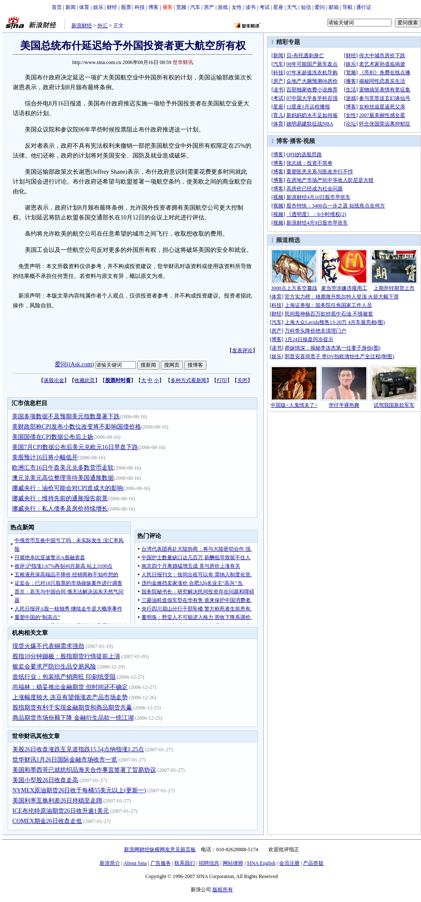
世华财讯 (183, 62)
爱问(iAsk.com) (74, 364)
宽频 (181, 7)
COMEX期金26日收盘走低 (47, 821)
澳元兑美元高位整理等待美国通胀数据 (63, 478)
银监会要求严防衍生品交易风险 (54, 666)
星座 (278, 7)
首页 (57, 7)
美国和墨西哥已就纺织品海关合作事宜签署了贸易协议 (84, 770)
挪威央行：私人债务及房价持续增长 (60, 508)
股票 (126, 7)
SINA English (261, 863)
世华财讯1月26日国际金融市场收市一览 (64, 759)
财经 (112, 7)
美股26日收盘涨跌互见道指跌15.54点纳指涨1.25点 (78, 749)
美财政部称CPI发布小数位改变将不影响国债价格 (76, 426)
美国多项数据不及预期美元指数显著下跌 (66, 416)
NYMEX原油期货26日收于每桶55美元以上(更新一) (79, 790)
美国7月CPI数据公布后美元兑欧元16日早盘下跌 (75, 447)
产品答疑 (313, 863)
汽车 (195, 7)
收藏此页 (84, 380)
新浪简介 (110, 863)
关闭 (242, 380)
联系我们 (184, 863)
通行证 (363, 7)
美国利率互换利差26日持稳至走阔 (57, 800)
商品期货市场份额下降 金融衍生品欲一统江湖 (73, 718)
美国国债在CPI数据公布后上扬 (52, 437)
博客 (153, 7)
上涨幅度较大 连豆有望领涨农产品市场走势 (70, 697)
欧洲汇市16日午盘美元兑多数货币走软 (63, 467)
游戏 (223, 7)
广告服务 (160, 863)
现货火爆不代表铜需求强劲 (48, 646)
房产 (209, 7)
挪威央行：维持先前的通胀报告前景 (60, 498)
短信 (306, 7)
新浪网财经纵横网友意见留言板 (160, 849)
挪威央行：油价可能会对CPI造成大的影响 (67, 488)
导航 (347, 7)
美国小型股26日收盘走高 (45, 780)
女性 (237, 7)
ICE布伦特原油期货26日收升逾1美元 (60, 811)
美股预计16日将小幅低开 (45, 457)
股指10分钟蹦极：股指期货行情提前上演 (66, 656)
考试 (264, 7)
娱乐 (98, 7)
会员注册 (289, 863)
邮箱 (334, 7)
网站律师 (233, 863)
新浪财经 (81, 26)
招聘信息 (209, 863)
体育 (84, 7)
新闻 (70, 7)
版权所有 (222, 890)
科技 (140, 7)
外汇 (102, 26)
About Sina (135, 863)
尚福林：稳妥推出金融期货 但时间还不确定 (70, 687)
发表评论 (242, 350)
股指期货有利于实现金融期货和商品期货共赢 (72, 707)
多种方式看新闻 (188, 380)
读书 (250, 7)
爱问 (320, 7)
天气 (292, 7)
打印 (222, 380)
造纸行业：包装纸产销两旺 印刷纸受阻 (64, 677)
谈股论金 (54, 380)
